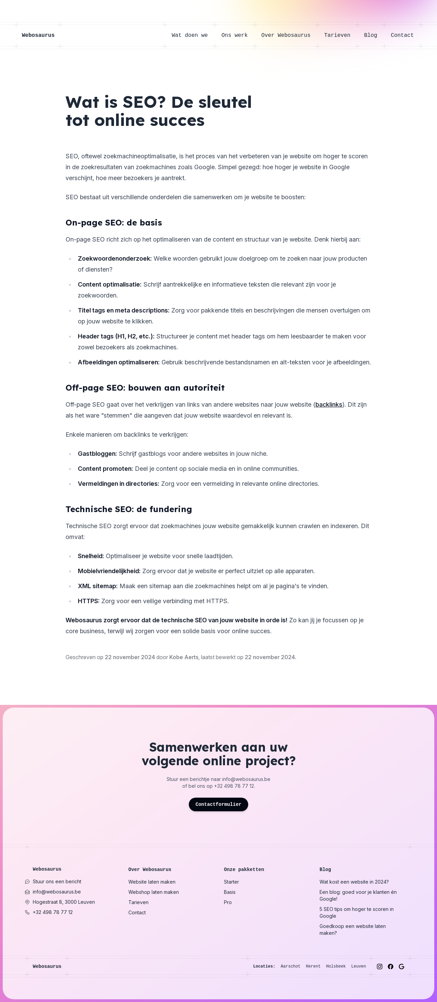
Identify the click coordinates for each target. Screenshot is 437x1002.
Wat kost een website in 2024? (354, 882)
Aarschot (290, 966)
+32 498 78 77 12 (234, 786)
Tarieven (340, 35)
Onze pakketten (244, 869)
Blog (374, 35)
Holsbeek (336, 966)
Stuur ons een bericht (53, 881)
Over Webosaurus (290, 35)
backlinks (328, 404)
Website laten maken (151, 882)
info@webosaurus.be (246, 779)
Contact (402, 35)
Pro (228, 902)
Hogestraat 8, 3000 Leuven (60, 902)
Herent (313, 966)
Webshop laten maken (153, 892)
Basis (230, 892)
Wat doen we (193, 35)
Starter (231, 882)
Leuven (358, 966)
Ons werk (238, 35)
